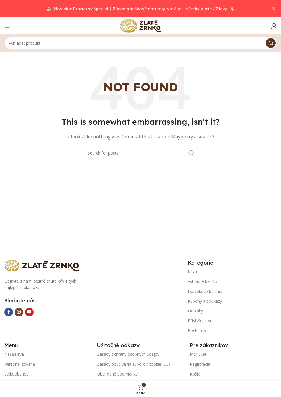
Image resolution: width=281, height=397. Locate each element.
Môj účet (198, 354)
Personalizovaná (19, 364)
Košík (195, 374)
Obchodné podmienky (117, 374)
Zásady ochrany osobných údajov (128, 354)
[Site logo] (140, 25)
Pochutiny (197, 330)
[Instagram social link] (19, 312)
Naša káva (14, 354)
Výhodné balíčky (202, 281)
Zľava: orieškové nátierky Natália (147, 8)
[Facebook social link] (8, 312)
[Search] (140, 43)
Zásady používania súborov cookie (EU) (133, 364)
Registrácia (200, 364)
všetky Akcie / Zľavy (206, 8)
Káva (192, 271)
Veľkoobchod (16, 374)
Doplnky (195, 311)
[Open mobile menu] (7, 26)
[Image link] (44, 265)
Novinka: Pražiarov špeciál (81, 8)
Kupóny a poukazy (205, 301)
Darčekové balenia (205, 291)
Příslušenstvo (200, 320)
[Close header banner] (274, 8)
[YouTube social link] (29, 312)
